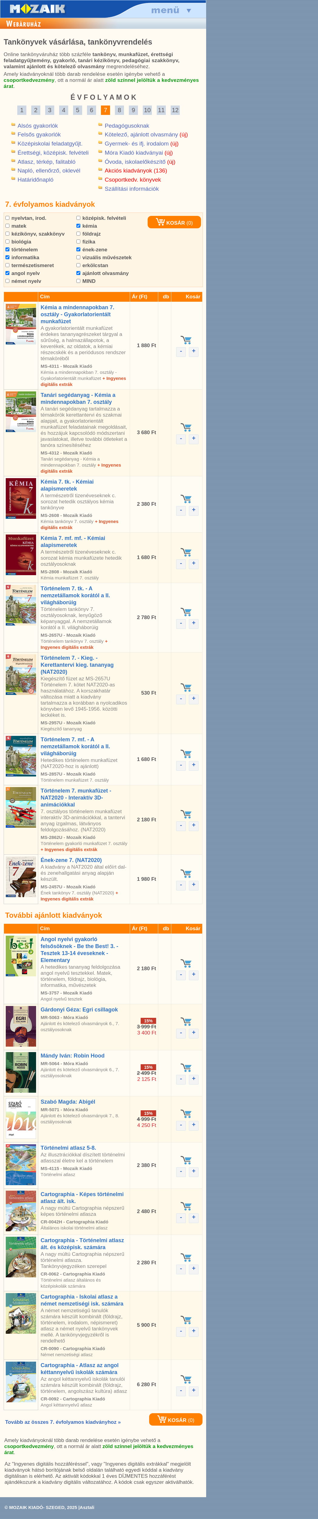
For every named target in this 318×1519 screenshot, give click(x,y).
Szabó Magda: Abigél (68, 1102)
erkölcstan (92, 265)
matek (15, 226)
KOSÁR (170, 223)
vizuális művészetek (104, 257)
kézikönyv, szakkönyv (35, 234)
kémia (86, 226)
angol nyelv (22, 273)
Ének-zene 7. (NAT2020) (71, 860)
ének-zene (91, 250)
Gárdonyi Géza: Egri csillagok (79, 1010)
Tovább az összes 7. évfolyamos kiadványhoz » (63, 1422)
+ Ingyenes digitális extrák (69, 849)
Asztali (87, 1507)
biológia (18, 242)
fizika (85, 242)
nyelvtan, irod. (25, 218)
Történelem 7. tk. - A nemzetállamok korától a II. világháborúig (75, 595)
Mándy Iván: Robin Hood (73, 1056)
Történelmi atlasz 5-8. (68, 1148)
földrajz (88, 234)
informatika (22, 257)
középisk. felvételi (101, 218)
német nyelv (23, 281)
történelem (21, 250)
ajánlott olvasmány (102, 273)
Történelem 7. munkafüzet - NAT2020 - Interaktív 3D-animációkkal (76, 798)
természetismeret (29, 265)
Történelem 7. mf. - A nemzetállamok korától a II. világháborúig (75, 746)
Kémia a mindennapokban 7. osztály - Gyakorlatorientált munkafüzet (77, 314)
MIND (85, 281)
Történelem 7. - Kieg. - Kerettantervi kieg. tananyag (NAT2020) (77, 665)
